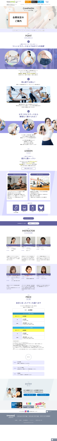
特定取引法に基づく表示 (39, 436)
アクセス (49, 4)
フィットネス (26, 4)
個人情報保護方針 (25, 436)
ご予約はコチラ (27, 2)
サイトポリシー (32, 436)
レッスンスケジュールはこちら (28, 234)
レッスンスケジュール (40, 46)
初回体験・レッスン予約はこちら (33, 239)
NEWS (45, 4)
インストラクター (27, 46)
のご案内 (30, 411)
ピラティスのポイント (16, 46)
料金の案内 (38, 4)
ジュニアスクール (34, 4)
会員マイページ (41, 2)
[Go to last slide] (7, 35)
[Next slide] (49, 35)
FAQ (47, 4)
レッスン (22, 46)
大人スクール (30, 4)
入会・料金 (33, 46)
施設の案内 (42, 4)
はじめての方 (22, 4)
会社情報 (16, 436)
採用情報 (47, 2)
